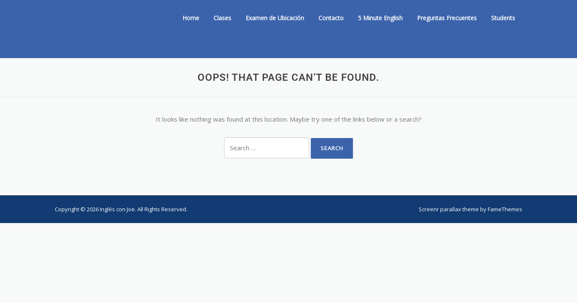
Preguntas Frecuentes (447, 18)
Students (503, 18)
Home (190, 18)
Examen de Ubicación (275, 18)
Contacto (331, 18)
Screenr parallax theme (449, 209)
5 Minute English (380, 18)
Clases (222, 18)
